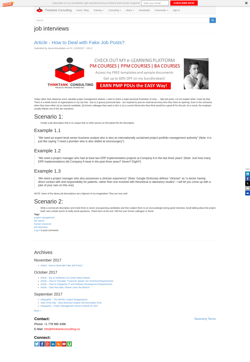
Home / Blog (82, 10)
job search (39, 220)
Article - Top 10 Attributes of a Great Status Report (65, 277)
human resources (42, 224)
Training (98, 10)
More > (37, 310)
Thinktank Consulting (58, 10)
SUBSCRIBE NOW (183, 3)
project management (44, 217)
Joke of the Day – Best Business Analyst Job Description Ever (71, 302)
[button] (125, 3)
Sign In (176, 10)
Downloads (144, 10)
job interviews (41, 227)
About (130, 10)
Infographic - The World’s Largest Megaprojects (63, 299)
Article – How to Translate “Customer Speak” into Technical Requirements (76, 281)
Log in (37, 230)
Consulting (114, 10)
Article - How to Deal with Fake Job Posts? (79, 42)
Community (161, 10)
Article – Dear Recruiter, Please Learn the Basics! (64, 287)
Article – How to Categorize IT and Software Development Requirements (76, 284)
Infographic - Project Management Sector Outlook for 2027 (69, 306)
